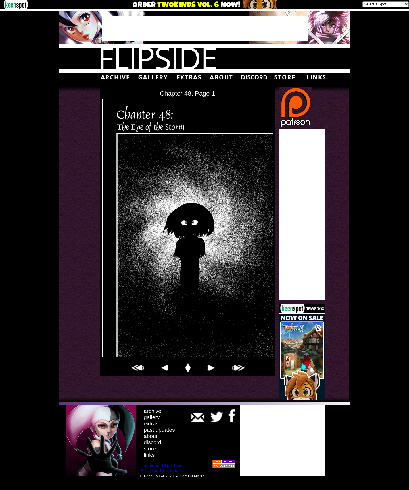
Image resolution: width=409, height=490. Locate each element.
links (149, 455)
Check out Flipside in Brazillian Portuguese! (162, 468)
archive (152, 411)
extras (151, 424)
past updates (159, 430)
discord (152, 442)
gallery (152, 417)
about (150, 436)
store (150, 449)
